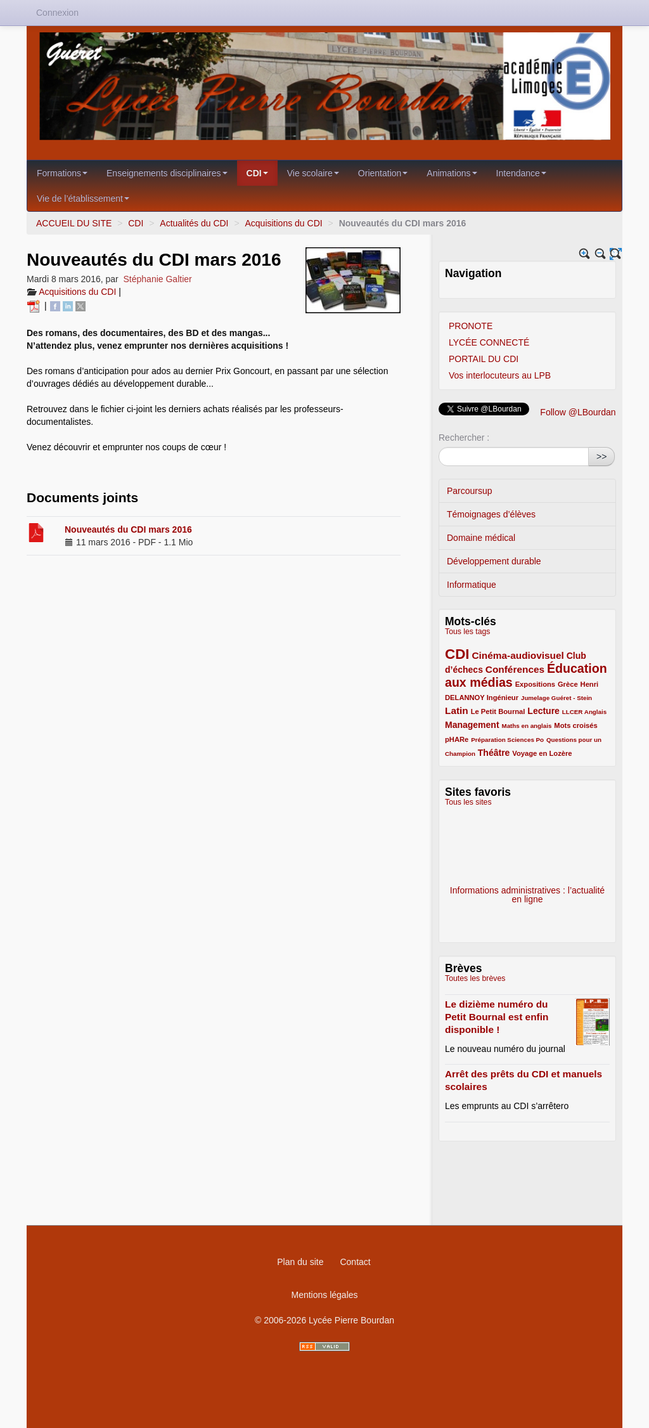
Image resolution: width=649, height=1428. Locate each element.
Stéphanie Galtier (158, 279)
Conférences (514, 669)
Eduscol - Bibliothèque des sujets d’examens (527, 851)
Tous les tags (468, 631)
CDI (257, 173)
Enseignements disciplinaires (167, 173)
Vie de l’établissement (83, 198)
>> (601, 456)
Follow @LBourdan (577, 412)
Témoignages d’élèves (491, 514)
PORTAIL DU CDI (483, 359)
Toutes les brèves (475, 978)
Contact (355, 1262)
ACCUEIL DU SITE (74, 223)
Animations (452, 173)
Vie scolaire (313, 173)
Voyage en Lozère (542, 753)
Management (472, 725)
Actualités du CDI (194, 223)
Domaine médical (481, 538)
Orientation (383, 173)
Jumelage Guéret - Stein (556, 697)
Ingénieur (502, 697)
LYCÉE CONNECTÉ (489, 342)
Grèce (568, 684)
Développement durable (494, 561)
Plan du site (300, 1262)
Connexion (57, 13)
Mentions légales (324, 1295)
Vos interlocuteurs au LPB (500, 375)
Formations (62, 173)
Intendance (521, 173)
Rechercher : (464, 437)
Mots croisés (575, 725)
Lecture (543, 711)
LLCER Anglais (584, 711)
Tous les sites (468, 802)
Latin (456, 710)
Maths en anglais (526, 725)
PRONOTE (470, 326)
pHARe (456, 739)
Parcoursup (469, 491)
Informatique (471, 585)
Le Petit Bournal (498, 711)
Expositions (535, 684)
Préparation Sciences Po (507, 739)
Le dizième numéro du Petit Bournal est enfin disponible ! (496, 1017)
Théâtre (494, 753)
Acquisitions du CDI (283, 223)
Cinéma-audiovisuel (517, 655)
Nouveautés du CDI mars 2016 (128, 529)
